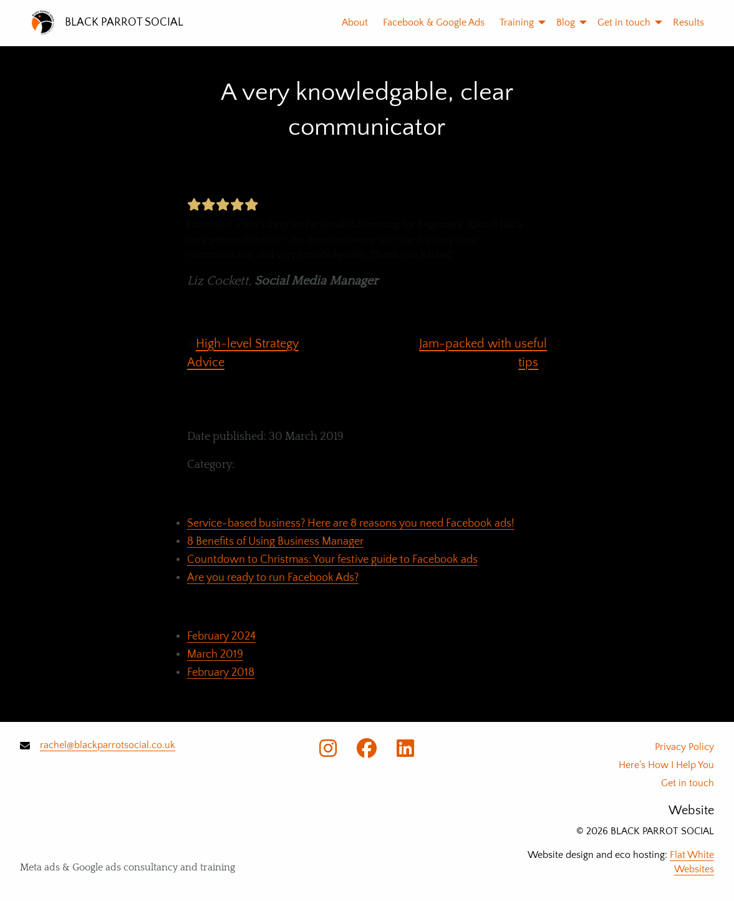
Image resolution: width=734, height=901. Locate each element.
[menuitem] (347, 22)
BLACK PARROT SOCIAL (124, 22)
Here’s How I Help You (666, 765)
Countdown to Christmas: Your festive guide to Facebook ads (332, 559)
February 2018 (220, 672)
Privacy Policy (684, 746)
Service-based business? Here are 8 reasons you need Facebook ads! (350, 523)
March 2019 (215, 654)
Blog (565, 22)
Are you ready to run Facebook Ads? (273, 578)
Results (688, 22)
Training (517, 22)
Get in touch (623, 22)
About (355, 22)
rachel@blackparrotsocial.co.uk (107, 745)
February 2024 (221, 636)
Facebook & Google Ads (434, 22)
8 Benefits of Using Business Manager (275, 541)
